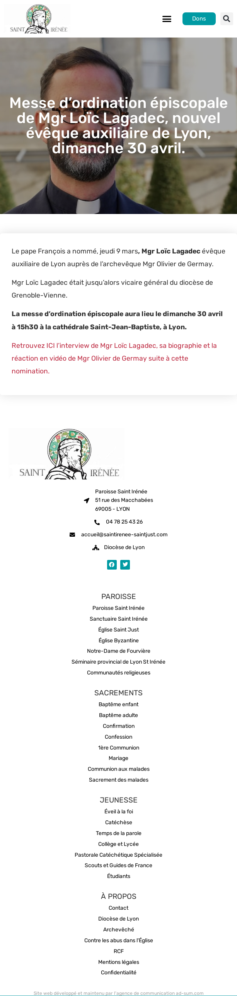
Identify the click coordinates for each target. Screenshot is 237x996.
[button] (166, 19)
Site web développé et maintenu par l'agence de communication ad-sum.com (119, 993)
